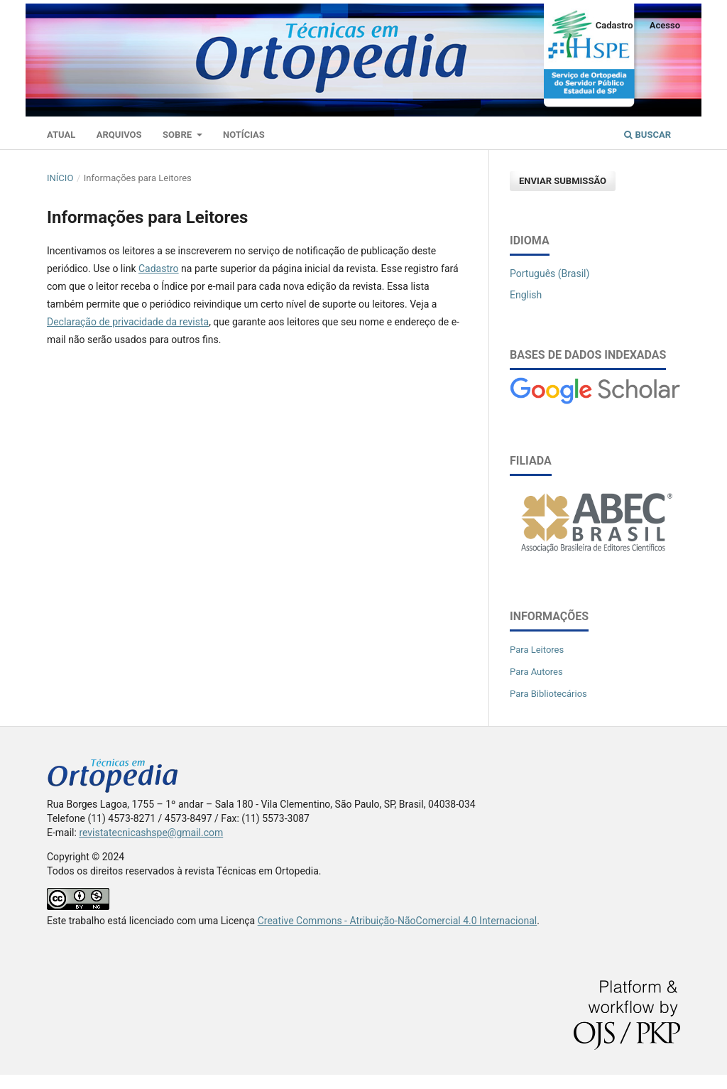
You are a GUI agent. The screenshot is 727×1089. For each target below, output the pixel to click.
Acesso (665, 25)
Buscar (647, 134)
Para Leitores (537, 649)
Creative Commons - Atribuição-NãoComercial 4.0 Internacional (397, 920)
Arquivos (119, 134)
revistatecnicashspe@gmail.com (151, 832)
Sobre (178, 134)
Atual (61, 134)
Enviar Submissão (562, 180)
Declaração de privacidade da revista (128, 321)
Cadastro (614, 25)
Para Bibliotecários (548, 693)
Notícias (244, 134)
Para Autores (536, 671)
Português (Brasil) (549, 273)
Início (60, 178)
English (526, 294)
